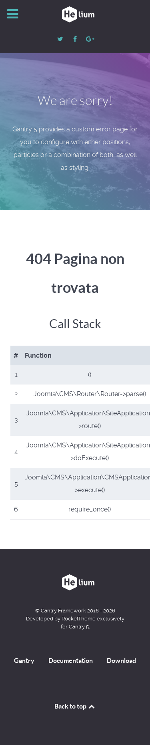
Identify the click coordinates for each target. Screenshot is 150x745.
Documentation (70, 660)
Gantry (24, 660)
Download (121, 660)
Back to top (75, 706)
